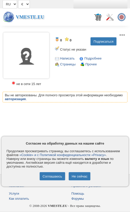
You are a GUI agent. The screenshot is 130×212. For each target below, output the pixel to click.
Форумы (77, 199)
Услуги (14, 193)
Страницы (68, 64)
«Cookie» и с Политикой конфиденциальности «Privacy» (62, 155)
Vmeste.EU (30, 17)
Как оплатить (19, 199)
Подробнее (92, 58)
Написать (67, 58)
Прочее (91, 64)
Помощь (77, 193)
